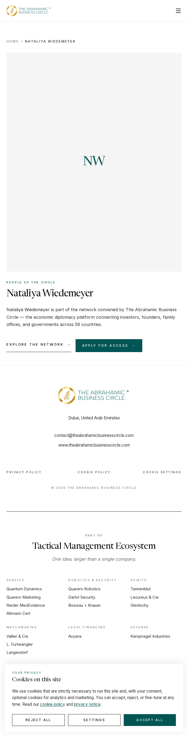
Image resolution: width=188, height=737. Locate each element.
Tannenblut (140, 589)
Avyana (74, 636)
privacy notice (87, 704)
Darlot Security (81, 597)
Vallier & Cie (17, 636)
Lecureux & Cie (144, 597)
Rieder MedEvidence (25, 605)
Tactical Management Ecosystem (94, 546)
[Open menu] (178, 10)
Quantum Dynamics (24, 589)
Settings (94, 720)
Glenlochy (139, 605)
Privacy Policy (23, 472)
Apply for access (109, 345)
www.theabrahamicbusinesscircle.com (94, 445)
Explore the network (38, 344)
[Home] (94, 395)
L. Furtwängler (19, 644)
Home (12, 41)
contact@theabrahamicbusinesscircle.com (94, 435)
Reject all (38, 720)
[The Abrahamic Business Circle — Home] (28, 10)
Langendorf (17, 652)
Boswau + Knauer (84, 605)
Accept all (149, 720)
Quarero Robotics (84, 589)
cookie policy (52, 704)
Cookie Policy (94, 472)
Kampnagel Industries (150, 636)
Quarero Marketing (23, 597)
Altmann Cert (18, 613)
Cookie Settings (162, 472)
